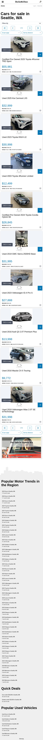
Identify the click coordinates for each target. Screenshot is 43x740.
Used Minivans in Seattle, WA (9, 734)
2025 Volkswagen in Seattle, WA (10, 584)
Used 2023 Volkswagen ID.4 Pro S (17, 293)
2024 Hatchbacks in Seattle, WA (10, 555)
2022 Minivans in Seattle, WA (9, 681)
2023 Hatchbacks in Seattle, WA (10, 618)
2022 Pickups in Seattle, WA (9, 652)
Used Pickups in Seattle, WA (9, 729)
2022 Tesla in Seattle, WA (8, 656)
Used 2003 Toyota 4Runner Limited (17, 176)
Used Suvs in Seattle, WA (8, 715)
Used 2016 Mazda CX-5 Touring (16, 371)
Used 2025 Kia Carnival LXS (14, 98)
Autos (3, 6)
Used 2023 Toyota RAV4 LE (14, 137)
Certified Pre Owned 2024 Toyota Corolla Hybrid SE (20, 216)
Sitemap (21, 738)
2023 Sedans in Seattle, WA (9, 521)
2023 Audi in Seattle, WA (8, 574)
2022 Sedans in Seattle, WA (9, 608)
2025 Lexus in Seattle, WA (9, 579)
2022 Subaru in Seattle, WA (9, 642)
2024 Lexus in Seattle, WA (9, 598)
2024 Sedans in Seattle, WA (9, 531)
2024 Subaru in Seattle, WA (9, 603)
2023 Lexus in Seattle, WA (9, 535)
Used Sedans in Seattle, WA (9, 719)
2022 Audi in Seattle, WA (8, 637)
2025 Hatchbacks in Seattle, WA (10, 623)
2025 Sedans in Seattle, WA (9, 545)
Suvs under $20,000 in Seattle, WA (11, 695)
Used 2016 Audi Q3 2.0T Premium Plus (19, 332)
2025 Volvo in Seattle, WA (8, 564)
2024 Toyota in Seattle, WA (9, 506)
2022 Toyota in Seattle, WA (9, 589)
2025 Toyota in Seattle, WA (9, 511)
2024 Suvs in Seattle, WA (8, 497)
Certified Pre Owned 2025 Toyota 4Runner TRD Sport (21, 60)
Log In (34, 6)
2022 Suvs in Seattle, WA (8, 516)
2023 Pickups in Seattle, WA (9, 627)
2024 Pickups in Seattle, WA (9, 613)
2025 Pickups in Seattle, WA (9, 647)
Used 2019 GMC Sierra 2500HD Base (19, 254)
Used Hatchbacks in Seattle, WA (10, 724)
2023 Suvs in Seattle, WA (8, 492)
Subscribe (39, 6)
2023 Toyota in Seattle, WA (9, 526)
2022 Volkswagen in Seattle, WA (10, 661)
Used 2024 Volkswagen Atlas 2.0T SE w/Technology (18, 411)
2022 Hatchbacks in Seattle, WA (10, 632)
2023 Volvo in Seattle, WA (8, 540)
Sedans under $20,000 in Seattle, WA (11, 700)
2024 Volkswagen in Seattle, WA (10, 594)
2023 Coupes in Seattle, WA (9, 676)
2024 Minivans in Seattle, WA (9, 666)
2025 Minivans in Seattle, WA (9, 671)
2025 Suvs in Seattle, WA (8, 501)
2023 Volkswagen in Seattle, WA (10, 550)
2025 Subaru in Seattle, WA (9, 560)
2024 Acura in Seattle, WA (9, 569)
